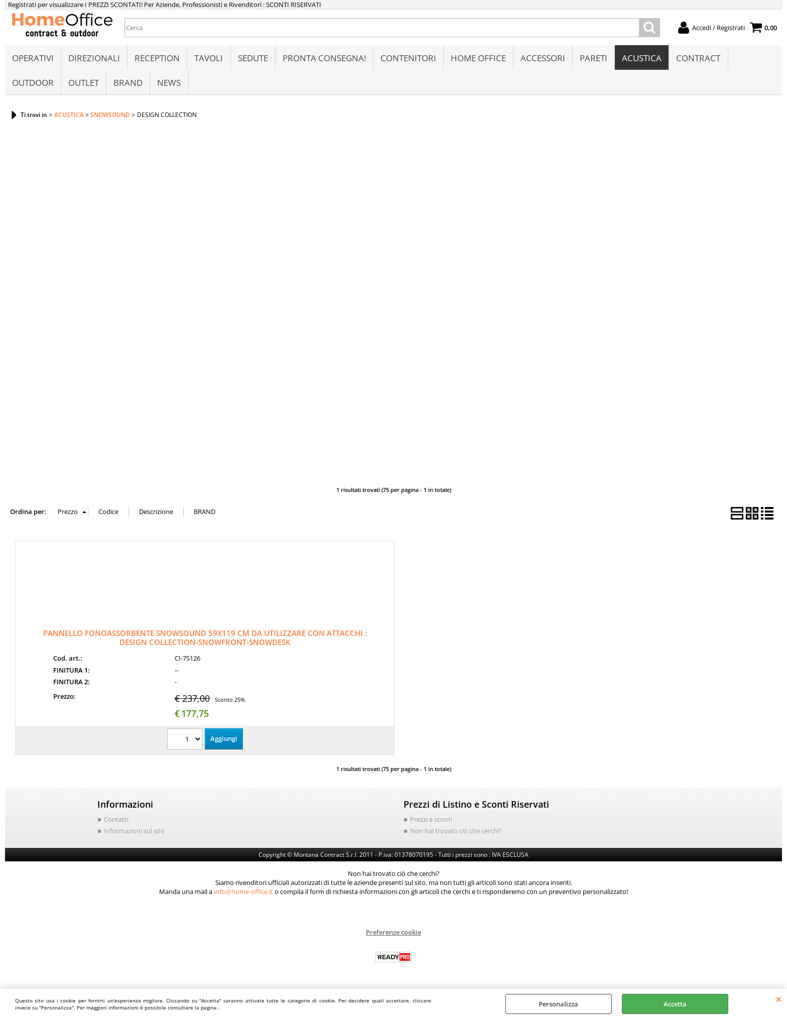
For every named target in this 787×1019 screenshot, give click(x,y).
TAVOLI (208, 58)
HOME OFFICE (477, 58)
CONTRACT (698, 58)
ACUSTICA (641, 58)
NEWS (169, 83)
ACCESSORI (542, 58)
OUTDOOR (33, 83)
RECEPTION (157, 58)
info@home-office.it (243, 893)
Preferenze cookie (393, 934)
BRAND (128, 83)
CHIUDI (778, 999)
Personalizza (558, 1003)
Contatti (116, 821)
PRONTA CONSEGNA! (323, 58)
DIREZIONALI (94, 58)
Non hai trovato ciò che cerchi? (456, 832)
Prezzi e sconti (431, 821)
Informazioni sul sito (134, 832)
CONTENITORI (408, 58)
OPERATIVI (33, 58)
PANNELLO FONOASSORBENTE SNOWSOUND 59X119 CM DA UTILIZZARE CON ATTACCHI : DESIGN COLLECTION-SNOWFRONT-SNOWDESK (205, 639)
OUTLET (83, 83)
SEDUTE (252, 58)
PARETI (593, 58)
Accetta (675, 1003)
